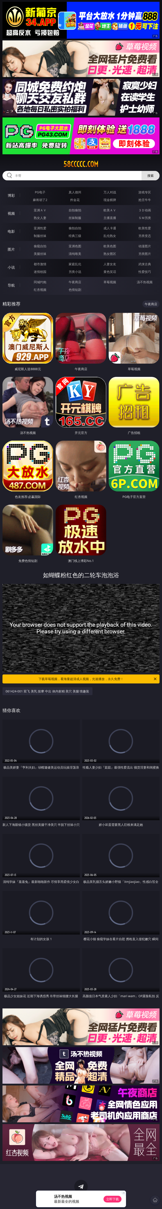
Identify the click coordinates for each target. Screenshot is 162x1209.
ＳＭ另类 (144, 218)
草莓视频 (110, 282)
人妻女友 (110, 264)
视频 (11, 213)
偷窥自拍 (40, 246)
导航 (11, 285)
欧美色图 (110, 246)
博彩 (11, 195)
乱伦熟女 (110, 236)
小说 (11, 267)
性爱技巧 (144, 272)
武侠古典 (144, 264)
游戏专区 (144, 192)
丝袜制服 (75, 218)
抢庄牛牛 (144, 200)
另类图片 (144, 254)
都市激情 (40, 264)
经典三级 (75, 236)
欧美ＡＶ (110, 210)
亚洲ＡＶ (40, 210)
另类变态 (144, 236)
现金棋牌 (110, 200)
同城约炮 (40, 282)
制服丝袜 (40, 236)
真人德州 (75, 192)
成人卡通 (110, 228)
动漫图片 (144, 246)
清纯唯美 (75, 254)
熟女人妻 (40, 218)
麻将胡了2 (40, 200)
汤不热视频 (145, 282)
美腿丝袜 (40, 254)
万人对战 (110, 192)
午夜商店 (75, 282)
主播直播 (110, 218)
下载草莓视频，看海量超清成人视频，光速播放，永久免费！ (97, 679)
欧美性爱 (144, 228)
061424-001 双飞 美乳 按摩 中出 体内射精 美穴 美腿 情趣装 (47, 691)
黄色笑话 (110, 272)
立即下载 (112, 1199)
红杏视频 (40, 289)
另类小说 (75, 272)
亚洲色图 (75, 246)
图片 (11, 249)
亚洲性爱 (40, 228)
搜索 (150, 175)
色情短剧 (75, 289)
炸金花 (75, 200)
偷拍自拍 (75, 228)
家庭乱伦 (75, 264)
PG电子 (40, 192)
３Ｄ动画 (144, 210)
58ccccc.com (80, 164)
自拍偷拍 (75, 210)
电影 (11, 231)
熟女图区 (110, 254)
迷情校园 (40, 272)
